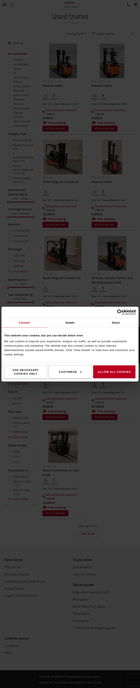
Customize (70, 371)
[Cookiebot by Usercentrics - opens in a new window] (120, 312)
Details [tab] (70, 322)
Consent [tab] (24, 322)
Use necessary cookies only (26, 371)
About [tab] (116, 322)
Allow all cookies (114, 371)
